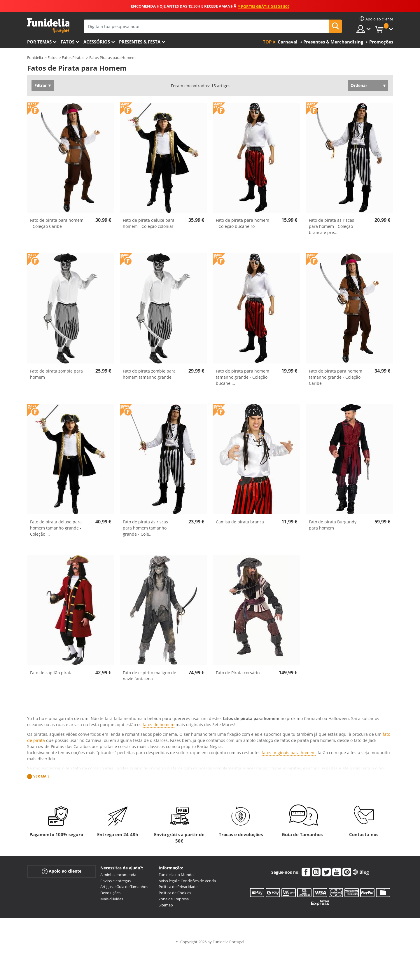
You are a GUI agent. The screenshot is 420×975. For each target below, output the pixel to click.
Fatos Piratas (73, 57)
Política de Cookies (175, 892)
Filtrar (40, 85)
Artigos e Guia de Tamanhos (124, 886)
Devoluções (110, 892)
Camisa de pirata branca (240, 522)
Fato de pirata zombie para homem (56, 374)
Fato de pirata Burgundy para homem (332, 525)
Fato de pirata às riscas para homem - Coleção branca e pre (331, 226)
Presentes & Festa (139, 42)
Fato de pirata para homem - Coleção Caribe (56, 223)
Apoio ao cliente (61, 871)
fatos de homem (158, 724)
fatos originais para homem (289, 752)
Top (267, 42)
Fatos (67, 42)
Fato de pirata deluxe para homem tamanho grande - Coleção (56, 528)
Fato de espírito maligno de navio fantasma (149, 676)
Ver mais (41, 776)
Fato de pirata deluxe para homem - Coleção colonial (148, 223)
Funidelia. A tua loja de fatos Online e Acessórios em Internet (48, 26)
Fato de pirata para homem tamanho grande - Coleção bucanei (242, 377)
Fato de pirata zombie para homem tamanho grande (149, 374)
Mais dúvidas (111, 898)
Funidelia (35, 57)
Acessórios (96, 42)
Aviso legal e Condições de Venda (187, 880)
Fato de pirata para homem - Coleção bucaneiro (242, 223)
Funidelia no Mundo (176, 874)
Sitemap (166, 905)
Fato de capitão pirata (51, 672)
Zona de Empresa (174, 898)
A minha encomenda (118, 874)
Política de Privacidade (178, 886)
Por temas (39, 42)
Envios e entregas (115, 880)
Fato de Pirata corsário (238, 672)
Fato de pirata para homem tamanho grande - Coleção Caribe (335, 377)
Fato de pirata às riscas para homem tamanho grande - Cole (145, 528)
